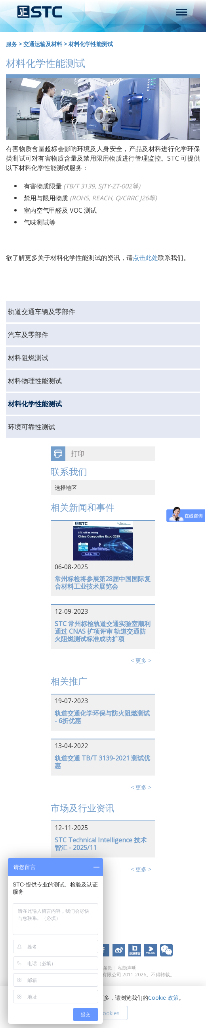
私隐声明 (127, 967)
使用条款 (103, 967)
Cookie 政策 (163, 997)
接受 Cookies (103, 1013)
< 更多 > (141, 660)
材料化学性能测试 (91, 44)
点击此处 (145, 257)
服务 (11, 44)
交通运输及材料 (42, 44)
